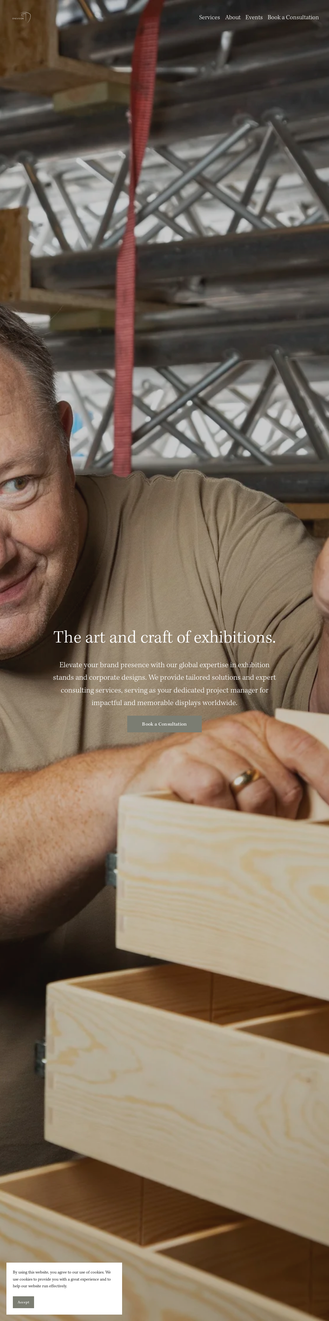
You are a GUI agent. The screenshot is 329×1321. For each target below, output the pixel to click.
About (233, 17)
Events (254, 17)
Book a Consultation (293, 17)
